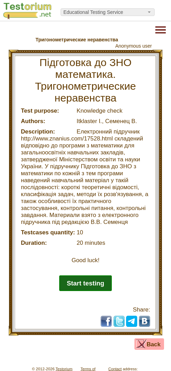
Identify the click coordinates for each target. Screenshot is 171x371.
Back (154, 344)
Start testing (85, 283)
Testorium (64, 369)
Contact (115, 369)
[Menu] (161, 29)
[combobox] (108, 12)
